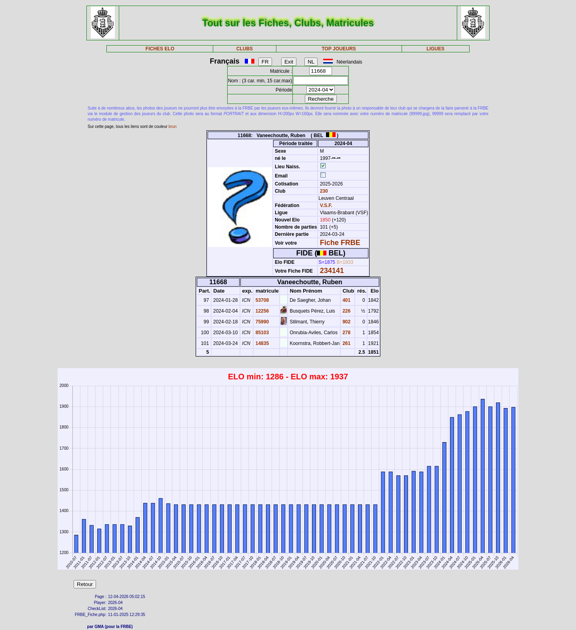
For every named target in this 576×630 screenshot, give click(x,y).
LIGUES (435, 49)
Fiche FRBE (340, 243)
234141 (332, 271)
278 (345, 332)
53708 (261, 300)
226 (345, 311)
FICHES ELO (160, 49)
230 (323, 191)
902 (345, 322)
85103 (261, 332)
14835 (261, 343)
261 (345, 343)
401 (345, 300)
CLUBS (244, 49)
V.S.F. (326, 205)
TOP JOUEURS (339, 49)
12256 (261, 311)
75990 (261, 322)
